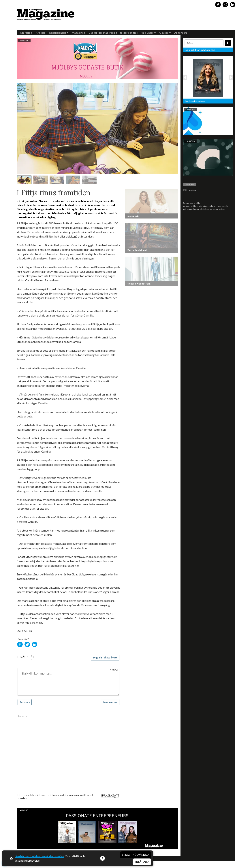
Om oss (165, 32)
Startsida (26, 32)
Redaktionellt (58, 32)
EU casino (189, 190)
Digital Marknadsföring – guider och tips (113, 32)
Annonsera (180, 32)
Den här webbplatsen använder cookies (39, 856)
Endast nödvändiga (135, 854)
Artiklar (40, 32)
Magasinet (78, 32)
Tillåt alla (141, 861)
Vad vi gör (148, 32)
